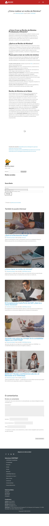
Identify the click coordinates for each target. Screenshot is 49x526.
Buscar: (6, 171)
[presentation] (14, 197)
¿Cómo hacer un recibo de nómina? (18, 269)
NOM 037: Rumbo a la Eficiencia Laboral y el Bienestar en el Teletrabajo (22, 374)
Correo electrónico (9, 423)
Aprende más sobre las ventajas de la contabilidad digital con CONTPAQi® (24, 339)
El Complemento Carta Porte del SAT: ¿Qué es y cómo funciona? (23, 304)
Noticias (24, 237)
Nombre (7, 419)
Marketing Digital (19, 13)
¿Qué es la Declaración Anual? (16, 235)
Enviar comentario (40, 438)
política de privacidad (16, 202)
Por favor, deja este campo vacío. (12, 191)
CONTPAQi (33, 13)
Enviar (8, 194)
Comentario (8, 404)
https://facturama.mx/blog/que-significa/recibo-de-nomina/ (22, 151)
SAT (31, 63)
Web (6, 426)
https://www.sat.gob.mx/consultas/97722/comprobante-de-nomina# (24, 149)
